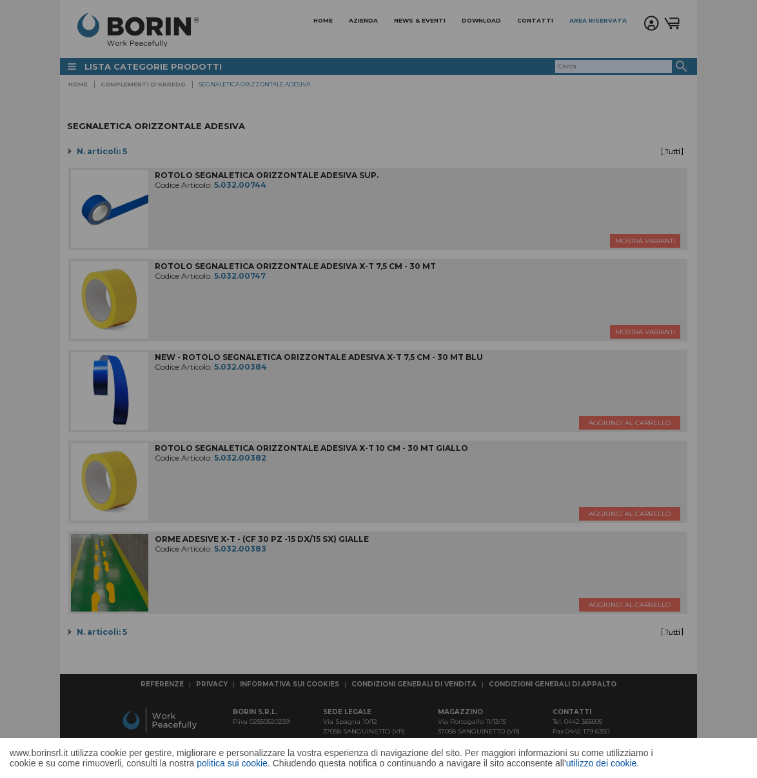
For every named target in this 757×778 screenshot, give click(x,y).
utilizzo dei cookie (601, 763)
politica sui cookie (232, 763)
